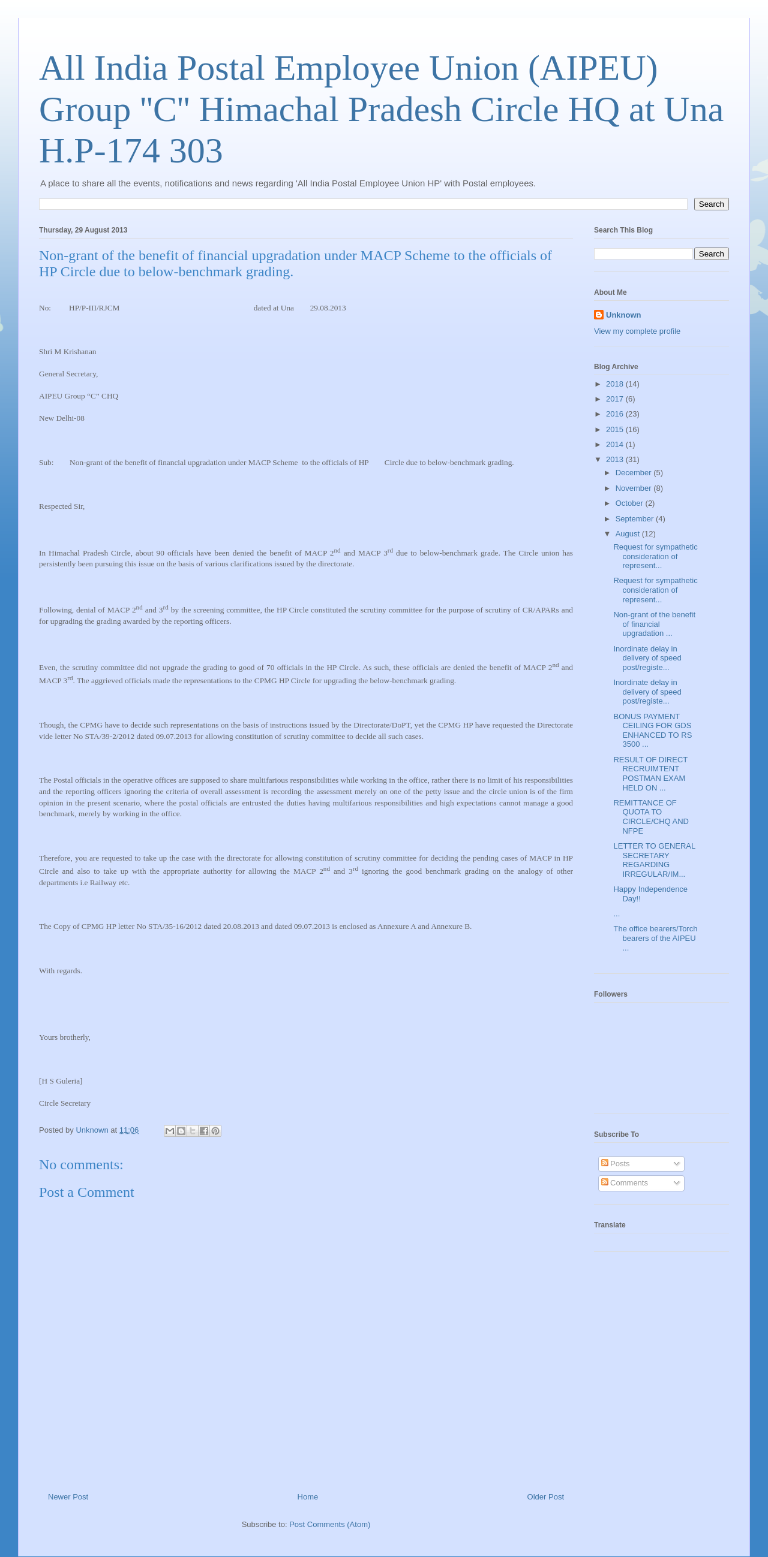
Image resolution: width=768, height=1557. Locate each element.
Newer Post (68, 1496)
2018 (616, 383)
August (629, 533)
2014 (616, 444)
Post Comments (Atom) (329, 1524)
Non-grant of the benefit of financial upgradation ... (654, 624)
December (635, 472)
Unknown (623, 314)
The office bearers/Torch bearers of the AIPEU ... (655, 938)
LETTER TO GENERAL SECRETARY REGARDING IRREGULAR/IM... (654, 860)
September (636, 518)
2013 (616, 459)
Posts (615, 1163)
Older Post (545, 1496)
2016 (616, 413)
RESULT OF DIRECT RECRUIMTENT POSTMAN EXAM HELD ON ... (650, 773)
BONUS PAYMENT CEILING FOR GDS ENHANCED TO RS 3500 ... (652, 730)
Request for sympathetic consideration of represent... (655, 556)
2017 (616, 398)
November (635, 488)
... (616, 913)
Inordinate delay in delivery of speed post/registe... (647, 658)
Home (308, 1496)
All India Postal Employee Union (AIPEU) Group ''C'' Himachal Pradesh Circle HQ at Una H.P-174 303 (381, 109)
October (631, 503)
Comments (624, 1182)
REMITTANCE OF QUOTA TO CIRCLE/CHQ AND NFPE (651, 816)
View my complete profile (637, 331)
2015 (616, 429)
